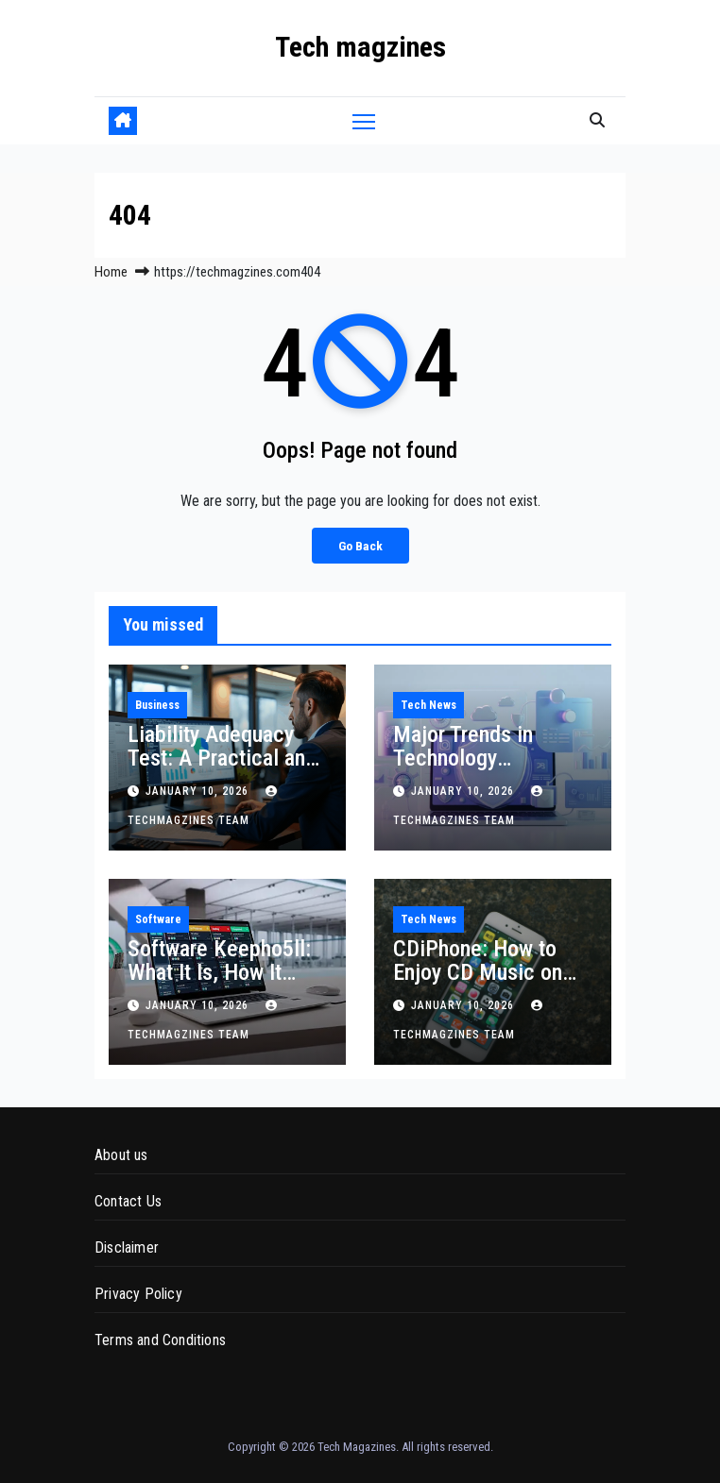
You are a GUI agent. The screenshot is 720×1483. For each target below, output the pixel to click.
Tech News (428, 705)
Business (157, 705)
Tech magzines (360, 46)
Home (111, 271)
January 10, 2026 (199, 791)
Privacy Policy (138, 1294)
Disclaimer (126, 1247)
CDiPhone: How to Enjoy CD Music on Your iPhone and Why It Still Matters (487, 984)
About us (121, 1155)
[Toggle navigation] (364, 120)
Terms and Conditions (160, 1340)
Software (158, 919)
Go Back (360, 545)
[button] (597, 120)
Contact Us (128, 1201)
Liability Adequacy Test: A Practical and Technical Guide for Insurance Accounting (225, 769)
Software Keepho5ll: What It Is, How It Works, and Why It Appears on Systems (220, 984)
